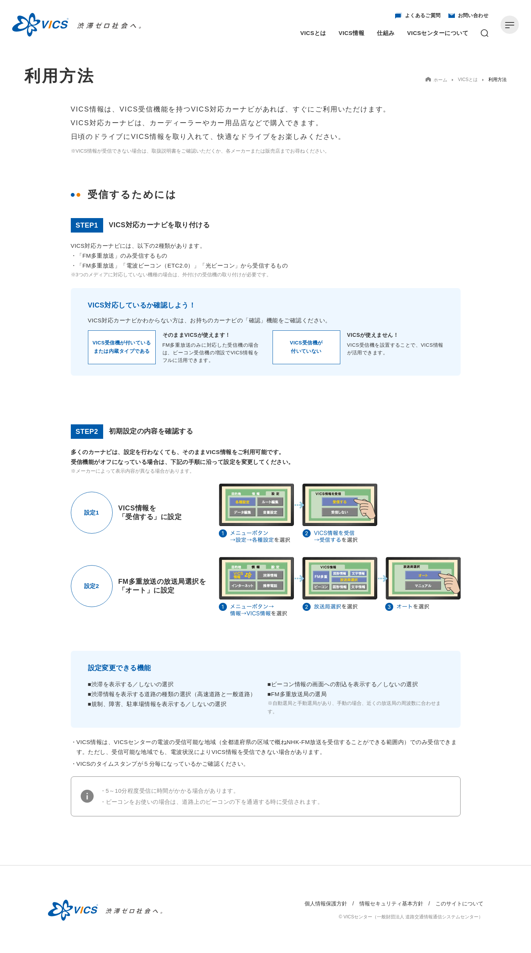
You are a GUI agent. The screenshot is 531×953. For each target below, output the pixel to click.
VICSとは (313, 33)
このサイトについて (459, 903)
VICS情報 (352, 33)
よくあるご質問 (418, 16)
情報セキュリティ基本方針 (391, 903)
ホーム (436, 80)
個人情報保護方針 (326, 903)
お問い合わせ (468, 15)
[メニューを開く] (510, 25)
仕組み (385, 33)
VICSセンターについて (437, 33)
